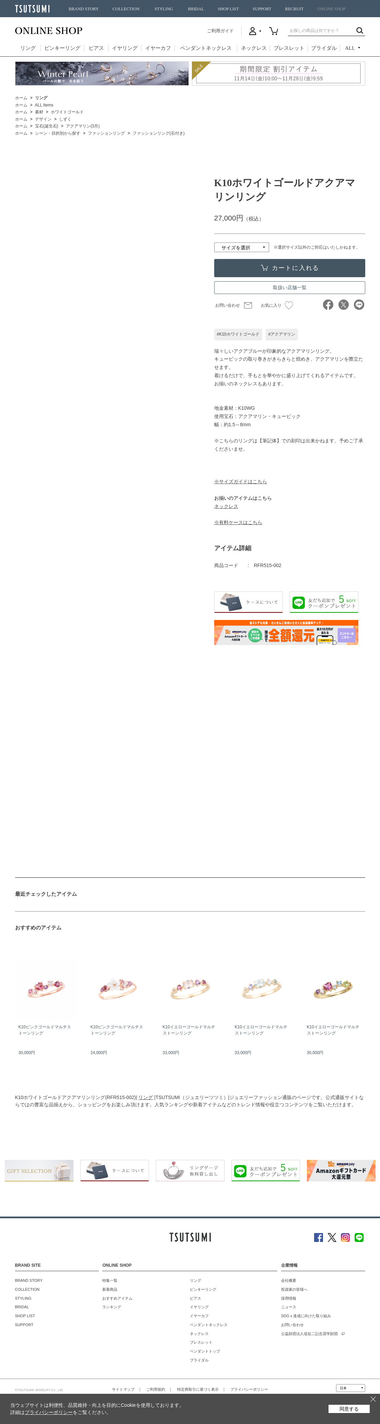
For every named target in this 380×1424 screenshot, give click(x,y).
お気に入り (277, 305)
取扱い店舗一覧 (290, 287)
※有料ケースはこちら (238, 522)
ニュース (288, 1307)
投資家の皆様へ (294, 1289)
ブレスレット (289, 48)
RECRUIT (294, 9)
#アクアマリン (282, 334)
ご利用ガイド (220, 30)
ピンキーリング (62, 48)
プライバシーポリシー (249, 1389)
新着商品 (109, 1289)
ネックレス (254, 48)
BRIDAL (196, 9)
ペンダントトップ (205, 1351)
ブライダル (324, 48)
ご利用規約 (155, 1389)
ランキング (111, 1307)
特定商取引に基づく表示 (198, 1389)
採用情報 (288, 1298)
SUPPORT (262, 9)
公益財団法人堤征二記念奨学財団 (309, 1334)
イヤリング (125, 48)
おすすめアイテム (117, 1298)
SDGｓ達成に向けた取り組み (306, 1316)
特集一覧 (109, 1280)
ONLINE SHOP (331, 9)
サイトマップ (123, 1389)
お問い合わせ (227, 305)
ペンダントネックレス (206, 48)
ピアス (96, 48)
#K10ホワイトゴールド (238, 334)
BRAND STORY (84, 9)
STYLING (163, 9)
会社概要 (288, 1280)
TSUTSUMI (32, 8)
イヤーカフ (158, 48)
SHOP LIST (228, 9)
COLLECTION (126, 9)
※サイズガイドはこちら (240, 481)
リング (28, 48)
